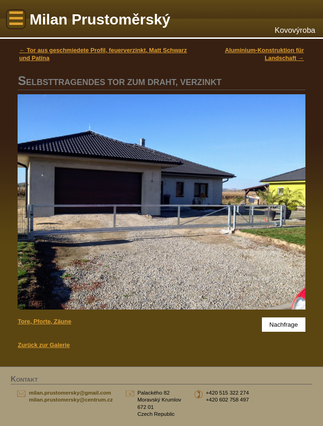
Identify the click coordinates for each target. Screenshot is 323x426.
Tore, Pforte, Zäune (44, 321)
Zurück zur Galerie (43, 344)
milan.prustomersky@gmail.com (70, 393)
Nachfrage (283, 324)
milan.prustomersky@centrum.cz (70, 399)
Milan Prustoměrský (100, 19)
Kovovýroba (295, 30)
